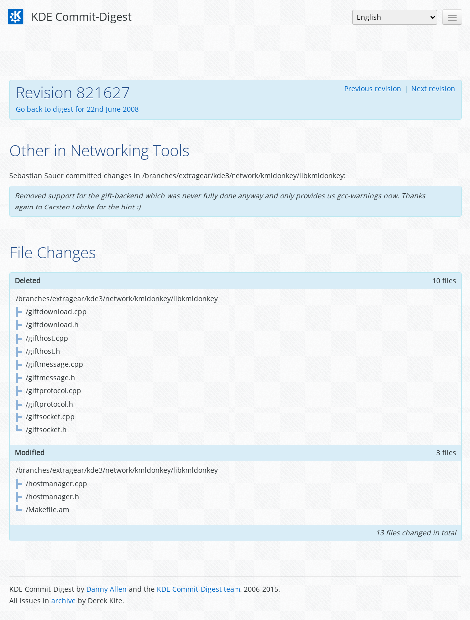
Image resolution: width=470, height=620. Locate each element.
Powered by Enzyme (423, 596)
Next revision (433, 88)
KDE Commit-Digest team (198, 589)
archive (63, 600)
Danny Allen (106, 589)
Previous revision (372, 88)
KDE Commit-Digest (70, 17)
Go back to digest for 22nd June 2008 (77, 109)
